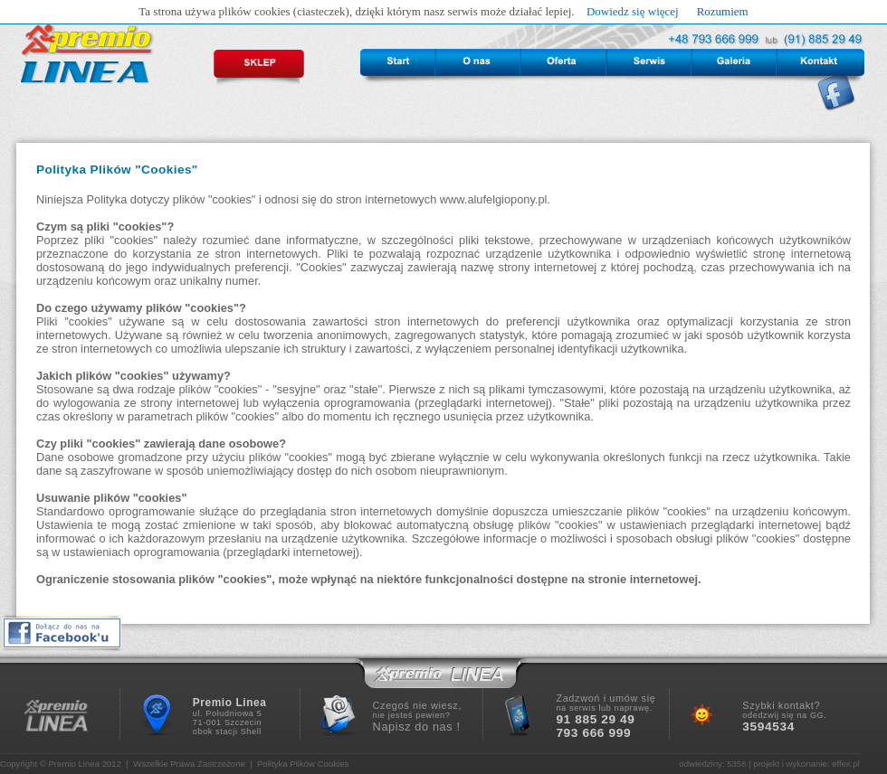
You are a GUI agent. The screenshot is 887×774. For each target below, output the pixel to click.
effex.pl (846, 764)
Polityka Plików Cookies (302, 764)
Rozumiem (723, 11)
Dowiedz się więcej (633, 11)
